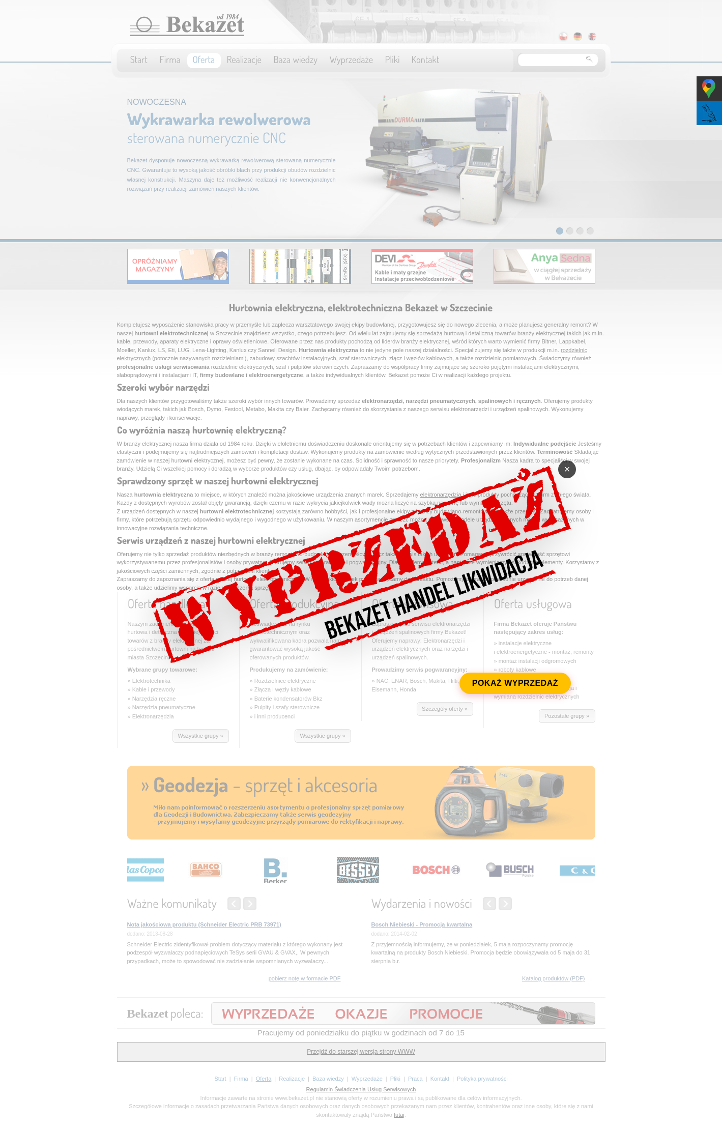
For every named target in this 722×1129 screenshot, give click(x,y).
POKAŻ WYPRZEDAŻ (519, 686)
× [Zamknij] (573, 466)
